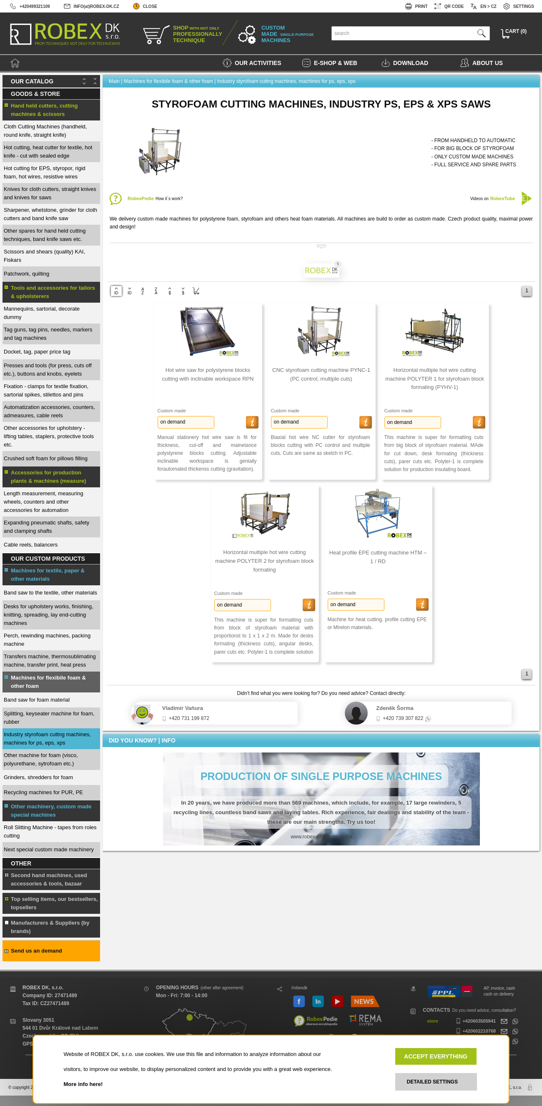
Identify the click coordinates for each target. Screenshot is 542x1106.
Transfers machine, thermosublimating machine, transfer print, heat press (50, 660)
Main (114, 81)
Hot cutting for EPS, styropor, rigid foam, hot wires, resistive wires (44, 172)
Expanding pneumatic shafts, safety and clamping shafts (46, 526)
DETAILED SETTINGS (432, 1082)
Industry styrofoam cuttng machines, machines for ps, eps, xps (47, 738)
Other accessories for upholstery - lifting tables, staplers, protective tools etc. (49, 436)
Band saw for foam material (37, 700)
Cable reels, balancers (31, 545)
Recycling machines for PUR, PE (43, 792)
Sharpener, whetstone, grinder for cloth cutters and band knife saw (50, 214)
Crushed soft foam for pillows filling (46, 458)
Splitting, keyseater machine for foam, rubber (49, 717)
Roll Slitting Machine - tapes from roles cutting (50, 831)
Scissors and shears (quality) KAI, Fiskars (44, 255)
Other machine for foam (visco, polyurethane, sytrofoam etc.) (41, 759)
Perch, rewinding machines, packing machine (47, 639)
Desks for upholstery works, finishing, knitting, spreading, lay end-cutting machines (48, 614)
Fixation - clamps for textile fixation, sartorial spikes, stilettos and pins (46, 390)
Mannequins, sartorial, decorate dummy (42, 313)
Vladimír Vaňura (182, 708)
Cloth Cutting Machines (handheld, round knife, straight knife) (45, 130)
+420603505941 (475, 1021)
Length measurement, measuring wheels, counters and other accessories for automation (43, 501)
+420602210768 (475, 1031)
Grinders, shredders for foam (38, 777)
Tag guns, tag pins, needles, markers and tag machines (48, 333)
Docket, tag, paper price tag (37, 352)
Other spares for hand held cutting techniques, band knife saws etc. (45, 235)
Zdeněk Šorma (395, 708)
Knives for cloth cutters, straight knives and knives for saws (50, 193)
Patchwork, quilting (26, 274)
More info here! (83, 1084)
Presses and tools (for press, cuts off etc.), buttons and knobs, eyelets (48, 369)
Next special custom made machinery (49, 849)
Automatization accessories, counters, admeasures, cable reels (49, 411)
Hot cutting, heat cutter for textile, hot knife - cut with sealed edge (48, 151)
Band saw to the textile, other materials (50, 592)
